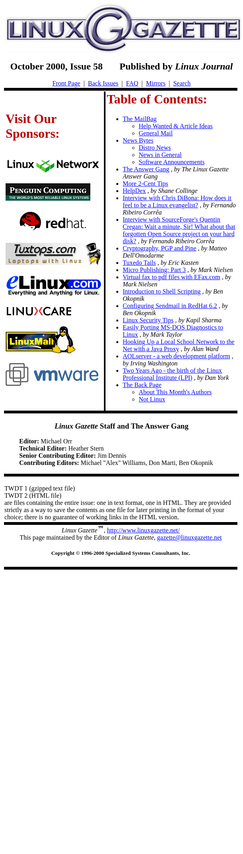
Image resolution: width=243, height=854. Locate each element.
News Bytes (138, 140)
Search (182, 83)
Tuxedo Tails (139, 262)
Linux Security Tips (148, 320)
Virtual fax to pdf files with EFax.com (171, 277)
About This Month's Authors (175, 392)
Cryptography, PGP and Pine (159, 248)
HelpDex (134, 190)
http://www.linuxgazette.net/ (143, 530)
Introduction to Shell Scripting (162, 291)
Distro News (155, 147)
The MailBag (140, 118)
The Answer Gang (146, 169)
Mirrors (155, 83)
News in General (160, 154)
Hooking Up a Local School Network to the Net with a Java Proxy (179, 345)
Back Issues (103, 83)
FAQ (132, 83)
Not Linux (152, 399)
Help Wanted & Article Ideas (176, 126)
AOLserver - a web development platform (176, 356)
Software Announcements (172, 162)
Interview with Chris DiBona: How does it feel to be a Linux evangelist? (177, 202)
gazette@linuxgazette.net (189, 537)
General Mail (156, 133)
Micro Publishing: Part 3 (154, 269)
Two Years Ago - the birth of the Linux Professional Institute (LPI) (172, 374)
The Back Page (142, 384)
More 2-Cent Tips (145, 183)
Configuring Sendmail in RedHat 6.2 (170, 305)
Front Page (66, 83)
